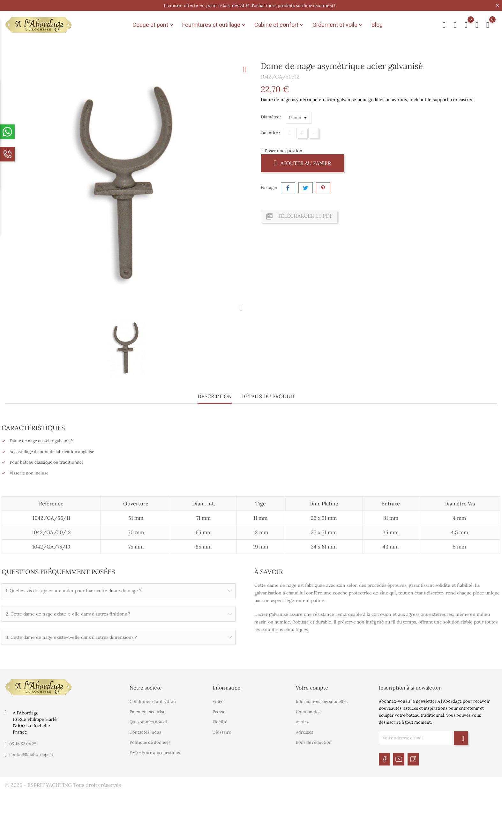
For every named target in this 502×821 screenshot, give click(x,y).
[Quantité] (290, 133)
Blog (377, 24)
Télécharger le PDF (299, 216)
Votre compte (312, 686)
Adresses (304, 731)
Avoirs (302, 721)
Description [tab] (215, 396)
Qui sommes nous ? (148, 721)
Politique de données (150, 741)
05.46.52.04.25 (22, 743)
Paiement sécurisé (147, 710)
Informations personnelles (322, 700)
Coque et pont (153, 24)
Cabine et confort (279, 24)
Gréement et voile (338, 24)
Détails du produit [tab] (268, 396)
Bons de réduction (314, 741)
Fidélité (220, 721)
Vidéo (218, 700)
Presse (219, 710)
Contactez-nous (145, 731)
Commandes (308, 710)
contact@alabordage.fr (31, 753)
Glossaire (222, 731)
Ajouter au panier (302, 163)
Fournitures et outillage (214, 24)
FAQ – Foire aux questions (155, 751)
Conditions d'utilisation (153, 700)
